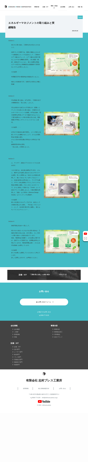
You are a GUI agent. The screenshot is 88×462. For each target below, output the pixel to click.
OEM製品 (57, 383)
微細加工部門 (18, 411)
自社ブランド (58, 386)
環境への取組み (54, 7)
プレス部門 (17, 406)
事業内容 (57, 378)
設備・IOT (17, 395)
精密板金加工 (58, 380)
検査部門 (17, 413)
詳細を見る (62, 323)
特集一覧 (80, 7)
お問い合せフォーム (44, 351)
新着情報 (17, 383)
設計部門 (17, 398)
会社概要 (17, 378)
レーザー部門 (18, 401)
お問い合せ (71, 7)
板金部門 (17, 403)
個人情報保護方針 (43, 437)
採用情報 (26, 437)
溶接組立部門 (18, 408)
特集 (15, 386)
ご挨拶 (16, 380)
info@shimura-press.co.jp (49, 446)
